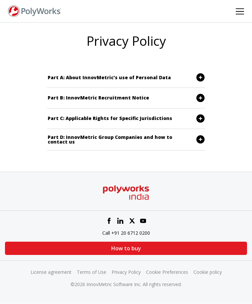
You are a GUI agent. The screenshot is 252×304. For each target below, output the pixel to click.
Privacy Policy (126, 272)
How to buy (126, 248)
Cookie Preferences (167, 272)
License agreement (51, 272)
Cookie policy (207, 272)
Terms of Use (91, 272)
